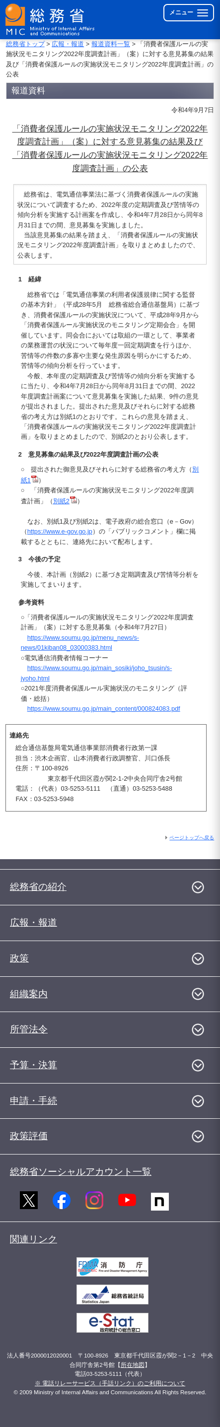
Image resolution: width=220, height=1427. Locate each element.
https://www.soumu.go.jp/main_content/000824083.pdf (103, 708)
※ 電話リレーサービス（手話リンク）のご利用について (110, 1383)
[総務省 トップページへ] (50, 19)
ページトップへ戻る (191, 837)
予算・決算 (33, 1065)
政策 (19, 958)
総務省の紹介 (38, 887)
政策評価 (29, 1136)
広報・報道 (68, 44)
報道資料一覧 (110, 44)
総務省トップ (25, 44)
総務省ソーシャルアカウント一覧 (80, 1171)
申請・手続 (33, 1100)
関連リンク (33, 1239)
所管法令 (29, 1029)
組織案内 (29, 994)
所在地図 (133, 1365)
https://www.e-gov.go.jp (59, 531)
